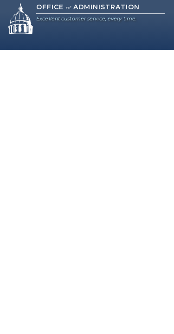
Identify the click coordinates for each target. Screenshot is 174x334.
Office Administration (88, 7)
